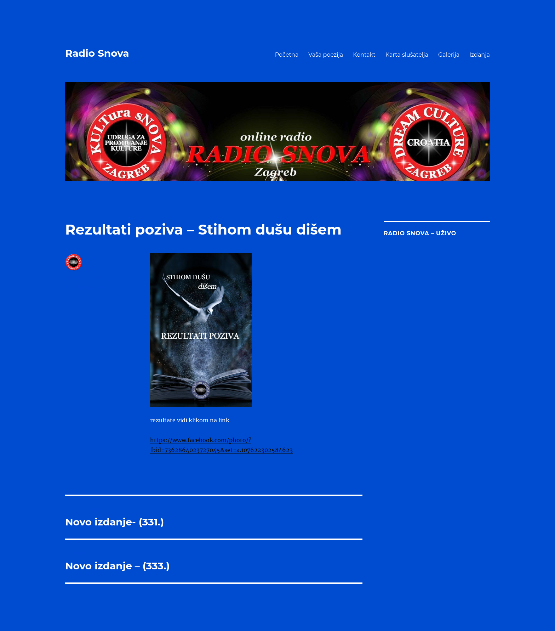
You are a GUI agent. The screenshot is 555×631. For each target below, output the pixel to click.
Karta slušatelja (406, 54)
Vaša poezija (325, 54)
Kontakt (364, 54)
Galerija (448, 54)
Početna (287, 54)
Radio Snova (97, 53)
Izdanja (479, 54)
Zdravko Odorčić (84, 277)
